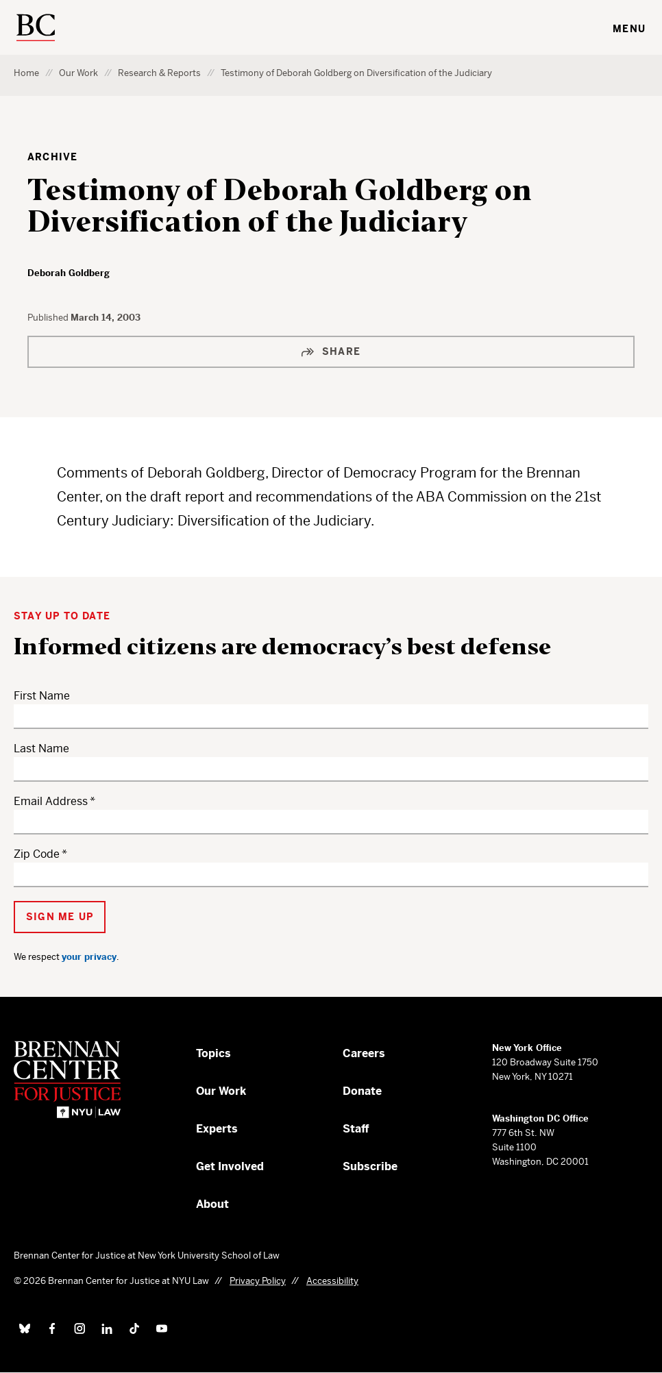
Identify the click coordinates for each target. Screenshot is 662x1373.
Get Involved (230, 1166)
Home (26, 73)
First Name (42, 696)
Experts (217, 1129)
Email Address (51, 801)
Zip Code (37, 854)
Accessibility (332, 1281)
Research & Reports (159, 73)
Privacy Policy (258, 1281)
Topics (213, 1053)
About (212, 1204)
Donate (362, 1091)
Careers (364, 1053)
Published (49, 317)
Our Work (78, 73)
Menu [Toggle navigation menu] (629, 29)
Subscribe (370, 1166)
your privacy (89, 957)
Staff (356, 1129)
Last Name (41, 748)
